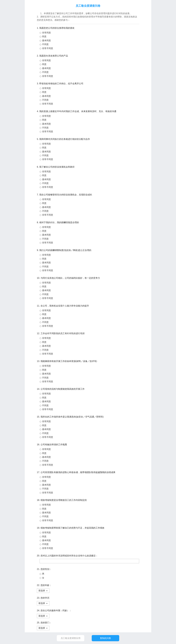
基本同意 (46, 40)
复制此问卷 (105, 638)
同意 (44, 36)
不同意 (45, 44)
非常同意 (46, 32)
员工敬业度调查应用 (70, 638)
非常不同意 (47, 48)
